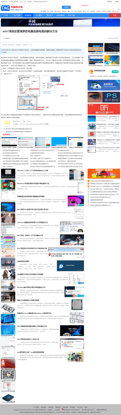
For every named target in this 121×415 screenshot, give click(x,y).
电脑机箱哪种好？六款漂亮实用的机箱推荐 (70, 158)
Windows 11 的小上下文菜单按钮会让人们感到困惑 (104, 186)
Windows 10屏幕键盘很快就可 (75, 147)
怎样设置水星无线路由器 (8, 391)
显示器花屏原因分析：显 (8, 335)
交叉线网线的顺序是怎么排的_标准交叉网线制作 (104, 191)
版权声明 (58, 407)
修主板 (84, 11)
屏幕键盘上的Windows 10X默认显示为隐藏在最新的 (105, 183)
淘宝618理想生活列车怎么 (8, 257)
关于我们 (36, 407)
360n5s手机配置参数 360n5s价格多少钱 (112, 53)
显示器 (59, 11)
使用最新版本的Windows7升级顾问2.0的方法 (70, 155)
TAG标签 (72, 407)
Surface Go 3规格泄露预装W (8, 223)
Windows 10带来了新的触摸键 (9, 147)
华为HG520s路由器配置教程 (8, 402)
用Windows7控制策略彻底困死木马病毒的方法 (19, 131)
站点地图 (57, 409)
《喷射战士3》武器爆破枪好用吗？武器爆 (108, 140)
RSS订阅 (79, 407)
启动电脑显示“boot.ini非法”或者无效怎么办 (42, 150)
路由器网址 (92, 11)
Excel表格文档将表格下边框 (8, 357)
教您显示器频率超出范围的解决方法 (100, 205)
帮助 (86, 407)
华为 (88, 11)
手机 (48, 11)
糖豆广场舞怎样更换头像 (8, 369)
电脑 (55, 11)
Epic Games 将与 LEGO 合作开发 (8, 190)
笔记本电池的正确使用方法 (10, 153)
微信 (69, 11)
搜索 (66, 7)
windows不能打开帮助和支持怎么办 (100, 197)
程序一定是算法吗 (35, 155)
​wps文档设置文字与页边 (8, 346)
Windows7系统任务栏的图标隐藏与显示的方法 (19, 129)
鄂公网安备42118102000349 (71, 409)
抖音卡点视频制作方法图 (8, 179)
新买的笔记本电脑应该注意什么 (11, 150)
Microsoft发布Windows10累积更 (8, 212)
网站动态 (50, 407)
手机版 (117, 1)
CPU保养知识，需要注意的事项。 (67, 161)
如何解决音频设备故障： (8, 324)
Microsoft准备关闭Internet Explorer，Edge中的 (95, 66)
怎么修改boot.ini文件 (64, 150)
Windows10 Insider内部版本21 (26, 147)
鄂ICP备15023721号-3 (88, 409)
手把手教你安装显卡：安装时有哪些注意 (107, 116)
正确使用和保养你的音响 (37, 153)
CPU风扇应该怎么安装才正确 (11, 155)
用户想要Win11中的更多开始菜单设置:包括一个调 (104, 194)
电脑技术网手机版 (102, 409)
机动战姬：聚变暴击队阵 (8, 268)
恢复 (75, 11)
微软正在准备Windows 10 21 (8, 235)
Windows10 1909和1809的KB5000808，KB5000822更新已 (112, 66)
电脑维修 (18, 45)
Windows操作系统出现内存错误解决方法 (101, 181)
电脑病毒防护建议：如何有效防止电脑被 (107, 124)
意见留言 (50, 409)
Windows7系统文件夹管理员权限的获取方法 (42, 166)
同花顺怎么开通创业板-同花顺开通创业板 (108, 132)
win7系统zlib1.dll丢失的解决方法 (39, 164)
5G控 (72, 11)
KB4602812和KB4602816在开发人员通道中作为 (108, 148)
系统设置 (103, 11)
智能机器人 (64, 11)
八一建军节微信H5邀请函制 (8, 380)
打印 (29, 121)
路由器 (51, 11)
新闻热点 (109, 1)
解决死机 (109, 11)
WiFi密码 (79, 11)
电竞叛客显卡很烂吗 (8, 313)
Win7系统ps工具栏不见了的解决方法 (40, 158)
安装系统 (98, 11)
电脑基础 (7, 38)
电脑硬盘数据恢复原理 (96, 200)
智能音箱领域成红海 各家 (8, 302)
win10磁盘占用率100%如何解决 (96, 53)
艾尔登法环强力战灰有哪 (8, 279)
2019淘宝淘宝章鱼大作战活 (8, 246)
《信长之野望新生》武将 (8, 290)
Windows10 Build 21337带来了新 (42, 147)
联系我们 (43, 407)
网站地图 (65, 407)
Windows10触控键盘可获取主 (59, 147)
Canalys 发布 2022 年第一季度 (8, 201)
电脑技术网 (11, 45)
